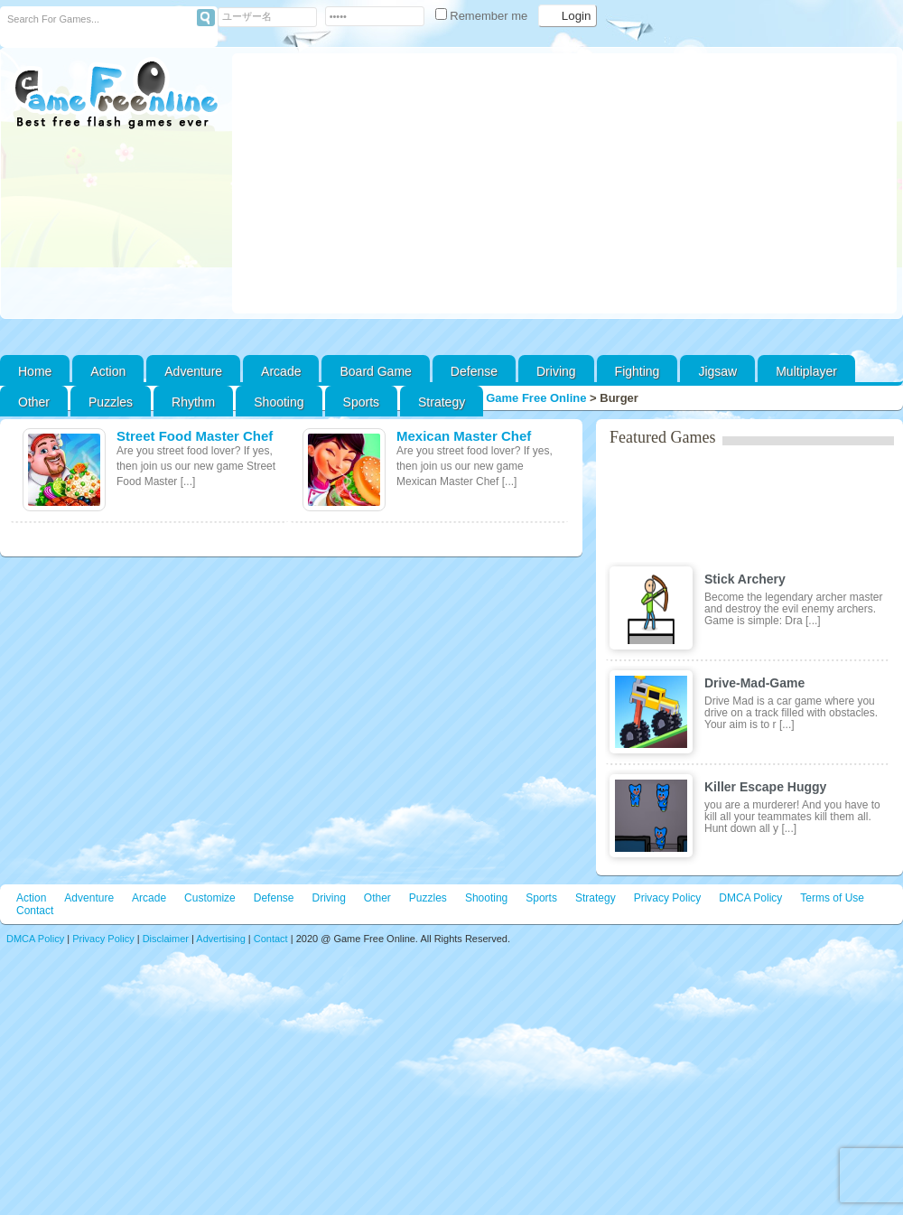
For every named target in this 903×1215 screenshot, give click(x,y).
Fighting (637, 371)
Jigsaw (717, 371)
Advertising (220, 938)
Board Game (375, 371)
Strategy (441, 402)
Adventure (193, 371)
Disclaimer (166, 938)
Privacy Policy (668, 898)
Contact (34, 910)
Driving (556, 371)
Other (377, 898)
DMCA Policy (750, 898)
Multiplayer (806, 371)
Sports (361, 402)
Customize (210, 898)
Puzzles (110, 402)
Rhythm (193, 402)
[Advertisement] (565, 183)
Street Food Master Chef (194, 436)
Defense (474, 371)
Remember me (483, 16)
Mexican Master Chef (463, 436)
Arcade (281, 371)
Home (34, 371)
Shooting (278, 402)
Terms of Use (832, 898)
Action (108, 371)
